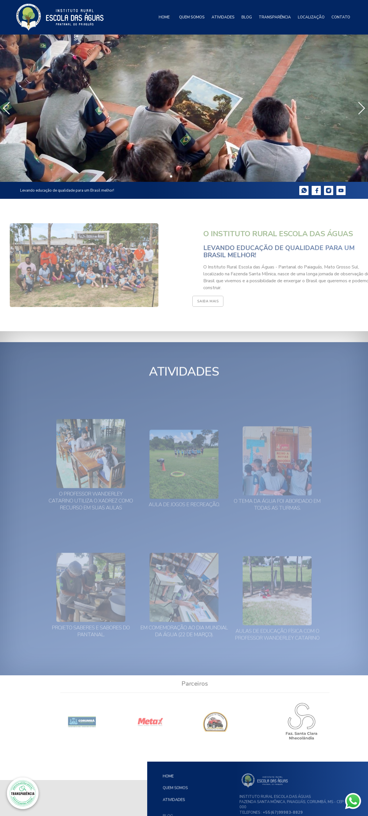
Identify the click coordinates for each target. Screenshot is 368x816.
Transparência (275, 17)
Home (164, 17)
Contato (340, 17)
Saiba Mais (224, 301)
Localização (311, 17)
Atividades (223, 17)
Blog (246, 17)
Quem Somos (192, 17)
